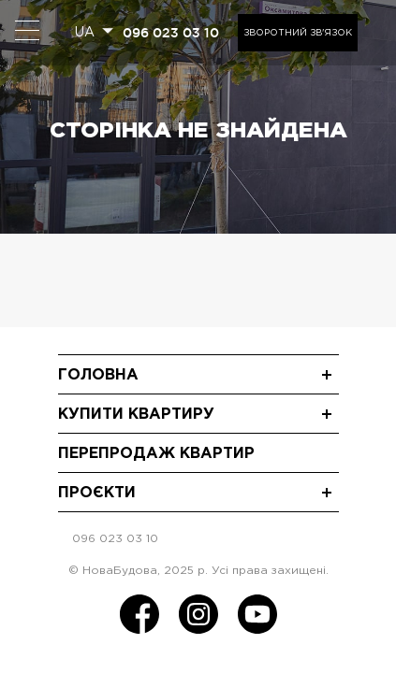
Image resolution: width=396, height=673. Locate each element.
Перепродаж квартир (156, 454)
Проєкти (97, 493)
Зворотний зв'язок (297, 33)
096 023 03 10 (171, 32)
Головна (98, 375)
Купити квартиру (136, 415)
